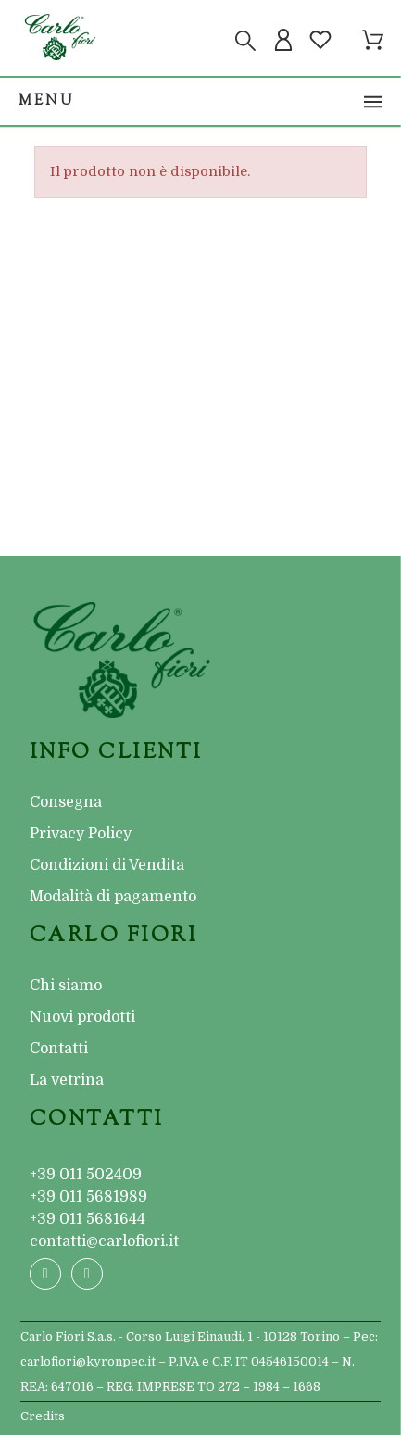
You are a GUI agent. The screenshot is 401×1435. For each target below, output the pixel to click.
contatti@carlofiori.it (104, 1241)
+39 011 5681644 (87, 1219)
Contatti (59, 1048)
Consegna (66, 802)
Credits (42, 1416)
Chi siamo (66, 985)
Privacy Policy (81, 833)
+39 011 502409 (86, 1174)
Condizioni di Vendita (107, 865)
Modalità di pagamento (113, 896)
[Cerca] (245, 41)
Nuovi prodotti (82, 1017)
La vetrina (67, 1080)
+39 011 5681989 (88, 1197)
